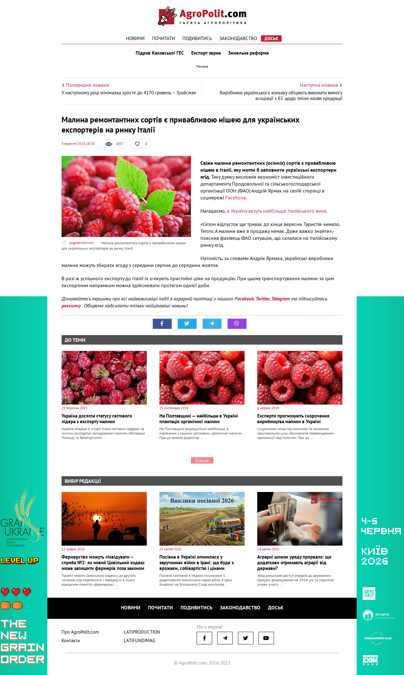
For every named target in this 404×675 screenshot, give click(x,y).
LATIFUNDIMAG (139, 640)
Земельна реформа (248, 53)
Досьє (271, 38)
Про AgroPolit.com (80, 632)
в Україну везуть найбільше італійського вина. (277, 211)
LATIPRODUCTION (142, 632)
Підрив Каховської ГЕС (160, 53)
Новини (135, 38)
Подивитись (197, 38)
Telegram (280, 298)
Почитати (163, 38)
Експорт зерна (206, 53)
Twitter (263, 298)
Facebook (235, 197)
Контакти (71, 640)
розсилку (72, 305)
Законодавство (238, 38)
